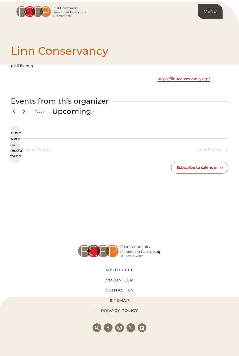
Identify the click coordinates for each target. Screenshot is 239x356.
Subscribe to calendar (197, 167)
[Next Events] (24, 111)
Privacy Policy (119, 310)
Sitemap (119, 300)
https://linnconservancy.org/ (184, 79)
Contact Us (120, 290)
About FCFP (119, 269)
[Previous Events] (14, 111)
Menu (210, 11)
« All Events (22, 65)
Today (39, 111)
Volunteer (119, 280)
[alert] (15, 144)
